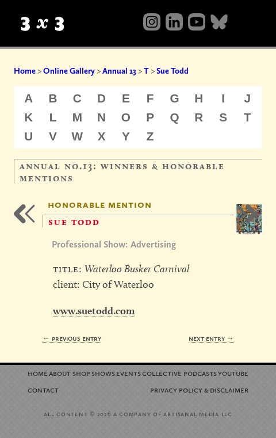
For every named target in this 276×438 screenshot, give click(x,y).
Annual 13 (119, 71)
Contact (43, 389)
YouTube (233, 373)
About (60, 373)
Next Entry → (211, 338)
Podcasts (200, 373)
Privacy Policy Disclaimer (199, 389)
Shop (81, 373)
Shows (103, 373)
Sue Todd (172, 71)
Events (128, 373)
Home (25, 71)
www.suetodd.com (94, 310)
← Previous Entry (72, 338)
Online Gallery (69, 71)
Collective (162, 373)
